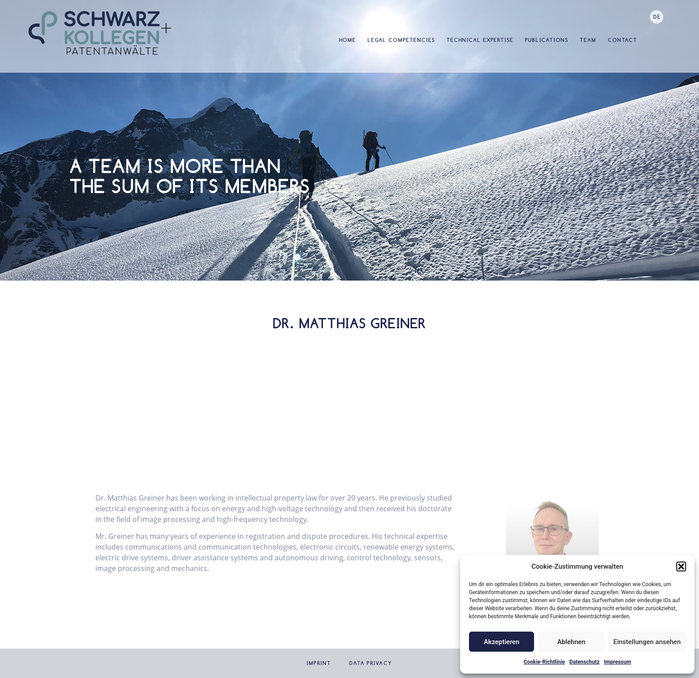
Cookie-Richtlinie (544, 662)
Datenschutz (584, 662)
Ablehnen (571, 642)
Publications (546, 40)
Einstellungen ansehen (647, 642)
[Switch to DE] (656, 17)
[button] (681, 566)
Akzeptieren (501, 642)
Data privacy (371, 663)
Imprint (319, 663)
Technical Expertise (480, 40)
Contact (622, 40)
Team (588, 40)
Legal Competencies (401, 40)
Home (347, 40)
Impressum (617, 662)
